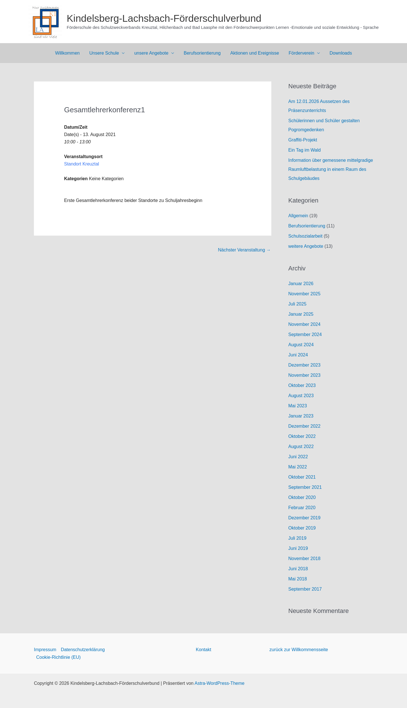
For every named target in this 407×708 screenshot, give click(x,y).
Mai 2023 (297, 405)
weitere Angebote (305, 246)
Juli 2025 (297, 304)
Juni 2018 (298, 568)
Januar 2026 (300, 283)
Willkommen (69, 53)
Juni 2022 (298, 456)
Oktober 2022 (302, 436)
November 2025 (304, 293)
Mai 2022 (297, 466)
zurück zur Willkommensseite (298, 649)
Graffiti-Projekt (302, 139)
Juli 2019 (297, 538)
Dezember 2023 (304, 365)
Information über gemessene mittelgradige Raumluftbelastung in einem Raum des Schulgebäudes (330, 169)
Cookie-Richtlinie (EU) (58, 657)
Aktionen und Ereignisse (254, 53)
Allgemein (298, 215)
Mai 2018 (297, 578)
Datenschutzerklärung (83, 649)
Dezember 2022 (304, 426)
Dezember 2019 (304, 517)
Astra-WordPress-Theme (219, 683)
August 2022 (301, 446)
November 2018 (304, 558)
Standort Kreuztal (81, 164)
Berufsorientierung (202, 53)
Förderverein (300, 53)
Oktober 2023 (302, 385)
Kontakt (203, 649)
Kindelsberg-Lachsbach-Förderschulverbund (164, 18)
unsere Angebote (152, 53)
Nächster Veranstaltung (244, 250)
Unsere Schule (105, 53)
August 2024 (301, 344)
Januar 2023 (300, 416)
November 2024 (304, 324)
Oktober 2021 (302, 477)
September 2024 (305, 334)
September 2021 (305, 487)
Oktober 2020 (302, 497)
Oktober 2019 (302, 528)
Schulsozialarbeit (305, 236)
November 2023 (304, 375)
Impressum (45, 649)
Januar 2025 (300, 314)
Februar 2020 (301, 507)
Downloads (339, 53)
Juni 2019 (298, 548)
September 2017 (305, 589)
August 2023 (301, 395)
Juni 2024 (298, 354)
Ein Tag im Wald (304, 150)
